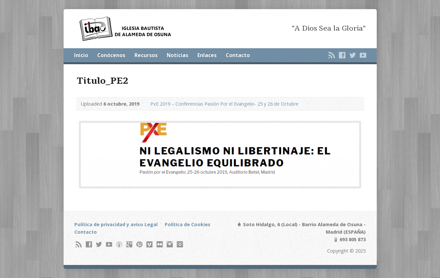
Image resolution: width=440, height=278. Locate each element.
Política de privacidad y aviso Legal (116, 224)
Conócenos (111, 55)
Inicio (81, 55)
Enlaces (207, 55)
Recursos (146, 55)
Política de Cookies (187, 224)
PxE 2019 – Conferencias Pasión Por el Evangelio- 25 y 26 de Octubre (224, 104)
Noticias (177, 55)
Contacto (238, 55)
